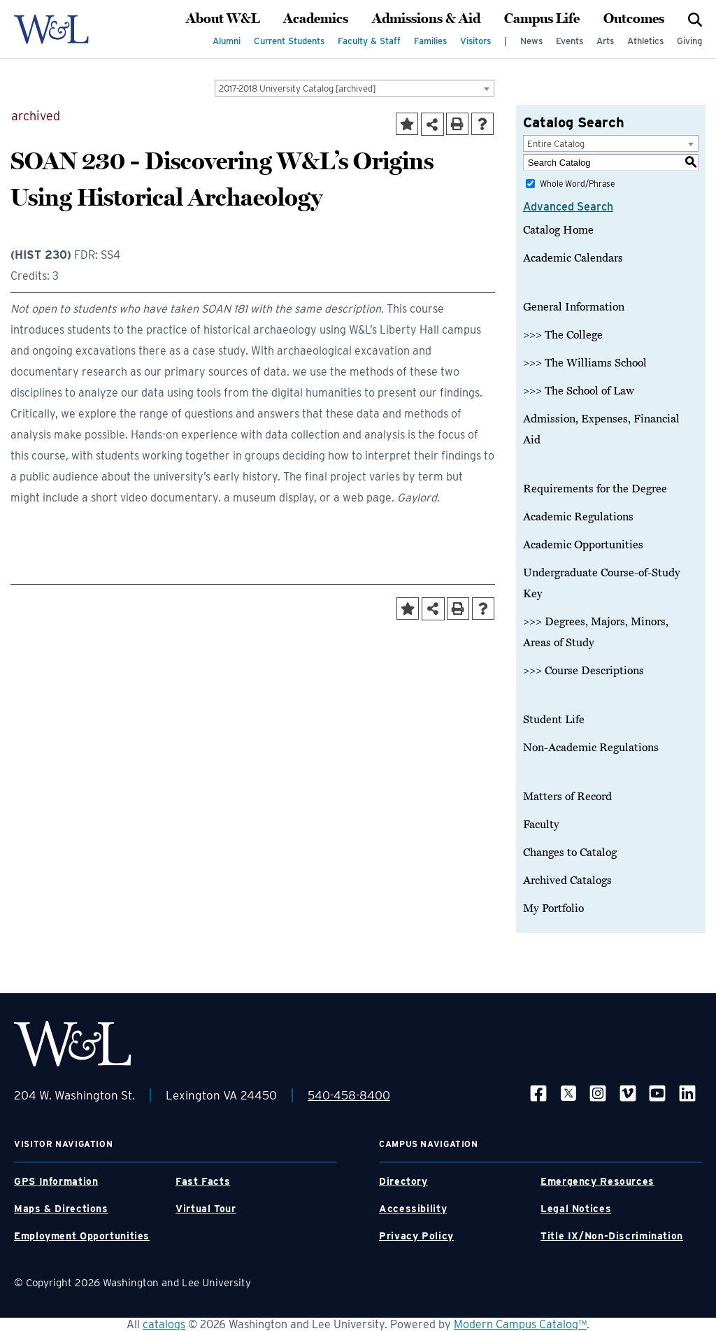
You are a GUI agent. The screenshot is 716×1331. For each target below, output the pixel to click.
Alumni (227, 41)
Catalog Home (558, 230)
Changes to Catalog (570, 853)
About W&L (222, 18)
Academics (315, 18)
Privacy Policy (416, 1235)
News (531, 41)
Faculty (541, 825)
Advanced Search (568, 206)
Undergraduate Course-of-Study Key (601, 583)
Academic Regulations (578, 517)
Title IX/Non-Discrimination (611, 1235)
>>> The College (563, 335)
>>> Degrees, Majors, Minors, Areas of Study (595, 632)
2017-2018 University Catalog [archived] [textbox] (297, 88)
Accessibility (413, 1208)
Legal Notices (575, 1208)
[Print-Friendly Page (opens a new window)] (457, 124)
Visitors (475, 41)
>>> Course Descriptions (583, 671)
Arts (605, 41)
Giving (689, 41)
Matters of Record (567, 797)
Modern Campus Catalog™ (520, 1324)
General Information (573, 307)
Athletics (645, 41)
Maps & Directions (61, 1208)
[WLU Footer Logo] (72, 1044)
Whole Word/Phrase (577, 183)
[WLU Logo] (51, 29)
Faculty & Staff (369, 41)
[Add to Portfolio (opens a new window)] (407, 124)
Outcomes (633, 18)
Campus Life (542, 18)
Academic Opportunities (583, 545)
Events (569, 41)
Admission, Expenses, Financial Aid (601, 429)
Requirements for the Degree (595, 489)
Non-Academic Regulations (591, 748)
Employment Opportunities (82, 1235)
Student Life (554, 720)
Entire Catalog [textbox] (556, 143)
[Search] (695, 18)
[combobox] (354, 88)
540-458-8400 (349, 1095)
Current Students (289, 41)
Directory (403, 1181)
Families (430, 41)
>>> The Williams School (585, 363)
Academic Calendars (573, 258)
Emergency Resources (597, 1181)
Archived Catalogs (567, 881)
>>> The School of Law (578, 391)
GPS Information (56, 1181)
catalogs (164, 1324)
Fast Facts (203, 1181)
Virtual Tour (206, 1208)
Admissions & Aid (426, 18)
